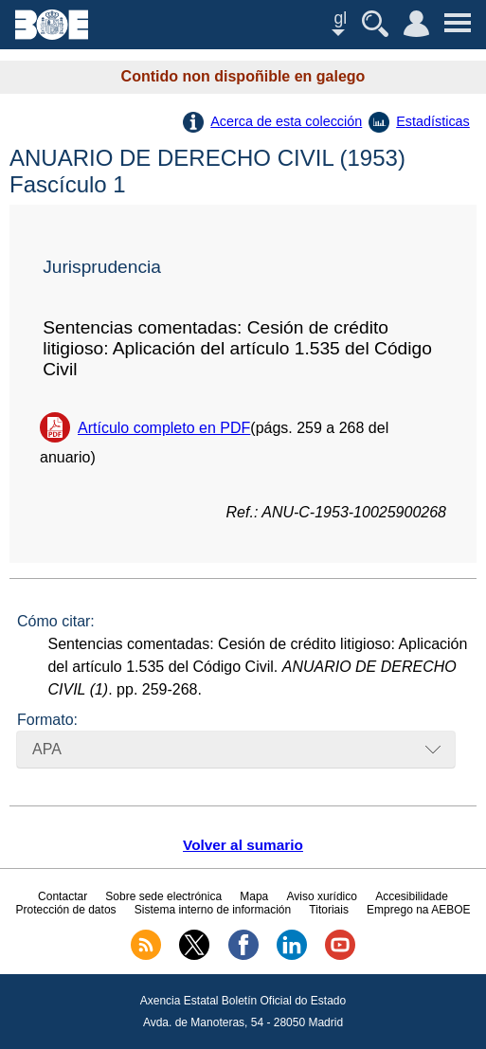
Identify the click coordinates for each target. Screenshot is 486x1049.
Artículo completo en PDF (164, 428)
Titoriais (329, 909)
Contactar (62, 896)
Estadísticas (433, 121)
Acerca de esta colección (286, 121)
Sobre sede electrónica (163, 896)
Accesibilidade (411, 896)
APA (47, 749)
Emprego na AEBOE (418, 909)
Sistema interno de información (213, 909)
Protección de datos (65, 909)
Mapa (254, 896)
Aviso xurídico (321, 896)
